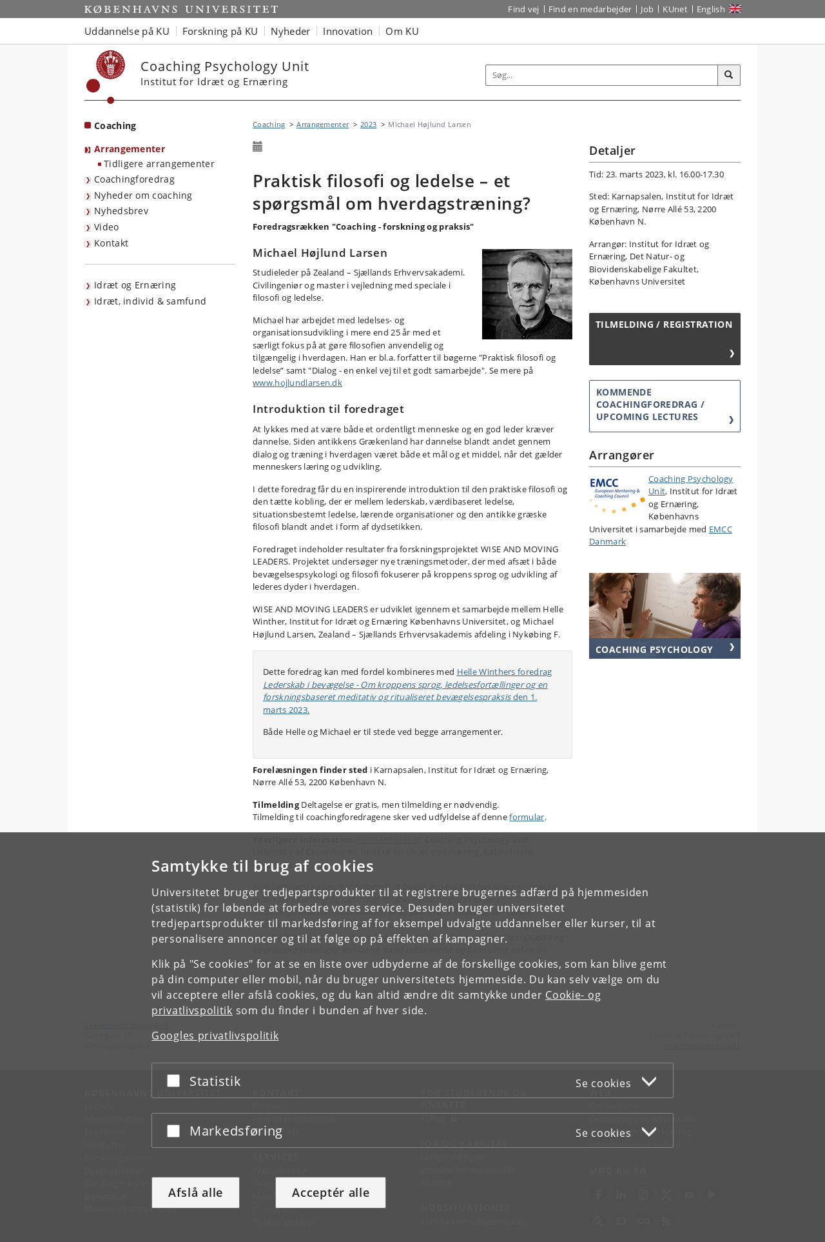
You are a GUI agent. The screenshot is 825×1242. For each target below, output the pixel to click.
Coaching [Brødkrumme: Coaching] (269, 124)
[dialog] (412, 1037)
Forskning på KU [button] (220, 31)
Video (106, 227)
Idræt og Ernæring (135, 285)
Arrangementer (129, 149)
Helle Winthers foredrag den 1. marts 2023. (407, 691)
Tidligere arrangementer (159, 163)
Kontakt (111, 243)
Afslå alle (195, 1192)
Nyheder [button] (290, 31)
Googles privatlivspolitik (215, 1035)
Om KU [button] (402, 31)
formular (526, 817)
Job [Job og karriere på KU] (647, 9)
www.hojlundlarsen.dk (297, 382)
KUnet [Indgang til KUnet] (675, 9)
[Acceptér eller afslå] (176, 1080)
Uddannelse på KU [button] (127, 31)
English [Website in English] (711, 9)
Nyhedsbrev (121, 211)
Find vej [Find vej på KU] (523, 9)
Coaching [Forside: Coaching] (115, 125)
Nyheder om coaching (143, 195)
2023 (368, 124)
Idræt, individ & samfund (150, 301)
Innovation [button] (348, 31)
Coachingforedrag (134, 179)
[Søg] (729, 75)
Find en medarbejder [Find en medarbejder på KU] (590, 9)
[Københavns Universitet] (106, 77)
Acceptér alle (330, 1192)
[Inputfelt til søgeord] (602, 75)
